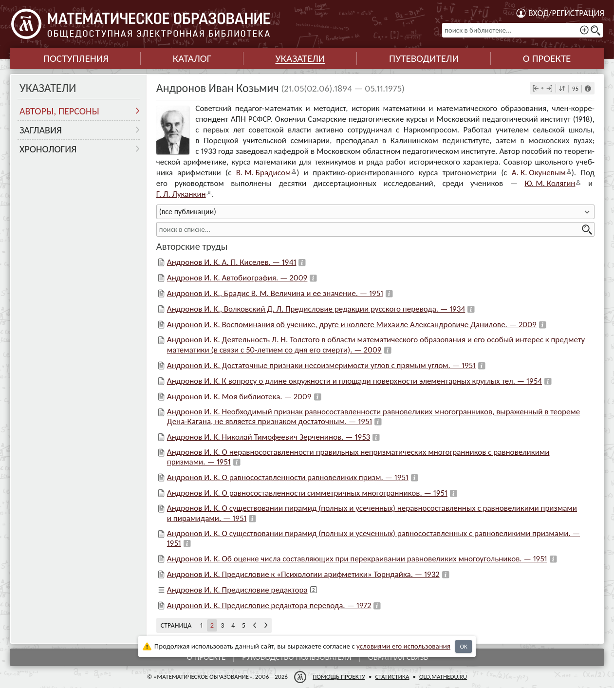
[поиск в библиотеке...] (522, 30)
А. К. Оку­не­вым (539, 172)
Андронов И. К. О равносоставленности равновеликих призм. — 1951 (288, 477)
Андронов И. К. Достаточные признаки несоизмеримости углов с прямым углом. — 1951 (321, 365)
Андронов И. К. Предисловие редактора (237, 590)
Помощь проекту (339, 676)
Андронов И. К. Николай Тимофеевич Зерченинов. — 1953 (268, 437)
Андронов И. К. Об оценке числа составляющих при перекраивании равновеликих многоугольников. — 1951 (357, 559)
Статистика (392, 676)
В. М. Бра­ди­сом (263, 172)
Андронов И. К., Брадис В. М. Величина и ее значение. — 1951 (275, 293)
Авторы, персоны (59, 111)
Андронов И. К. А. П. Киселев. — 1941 (232, 262)
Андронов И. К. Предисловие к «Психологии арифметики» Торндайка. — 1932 (303, 574)
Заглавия (40, 130)
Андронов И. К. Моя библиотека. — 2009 (239, 396)
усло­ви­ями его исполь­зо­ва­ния (403, 646)
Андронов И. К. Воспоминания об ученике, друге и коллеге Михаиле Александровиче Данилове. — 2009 (352, 324)
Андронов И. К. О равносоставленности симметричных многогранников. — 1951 (307, 493)
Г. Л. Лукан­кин (181, 194)
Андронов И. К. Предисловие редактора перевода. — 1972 (269, 605)
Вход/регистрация (566, 13)
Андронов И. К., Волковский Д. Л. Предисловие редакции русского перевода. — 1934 (316, 309)
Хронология (47, 149)
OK (463, 646)
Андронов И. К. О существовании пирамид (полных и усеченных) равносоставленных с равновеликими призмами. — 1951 (373, 538)
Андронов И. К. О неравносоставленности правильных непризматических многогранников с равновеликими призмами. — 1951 (358, 457)
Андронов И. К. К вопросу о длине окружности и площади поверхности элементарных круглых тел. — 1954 (354, 381)
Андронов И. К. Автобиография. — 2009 (237, 278)
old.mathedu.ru (443, 676)
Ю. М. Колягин (550, 183)
